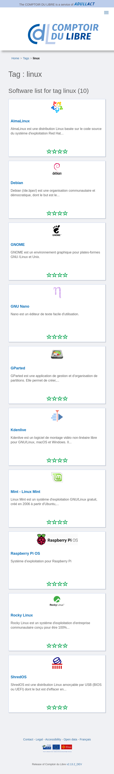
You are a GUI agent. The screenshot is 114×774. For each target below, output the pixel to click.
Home (15, 58)
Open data (70, 739)
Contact (28, 739)
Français (85, 739)
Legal (39, 739)
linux (36, 58)
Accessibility (53, 739)
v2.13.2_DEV (74, 764)
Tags (26, 58)
